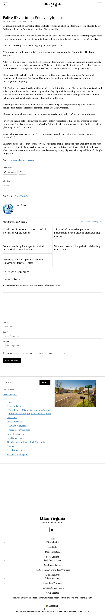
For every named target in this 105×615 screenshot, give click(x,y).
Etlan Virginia (52, 4)
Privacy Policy (52, 542)
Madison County (16, 450)
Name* (5, 323)
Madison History (52, 551)
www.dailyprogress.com (22, 160)
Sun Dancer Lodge (16, 437)
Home (10, 401)
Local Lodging (52, 556)
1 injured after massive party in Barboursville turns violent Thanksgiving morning (77, 232)
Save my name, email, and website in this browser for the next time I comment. (35, 353)
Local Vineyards (15, 421)
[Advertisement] (78, 487)
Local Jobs (12, 417)
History (10, 446)
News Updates (14, 406)
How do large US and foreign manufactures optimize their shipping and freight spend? (52, 597)
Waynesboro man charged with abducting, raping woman (77, 247)
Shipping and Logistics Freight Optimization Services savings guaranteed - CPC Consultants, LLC (52, 611)
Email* (5, 332)
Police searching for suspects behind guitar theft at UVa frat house (23, 247)
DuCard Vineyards (17, 425)
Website (6, 341)
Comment (6, 291)
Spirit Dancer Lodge (17, 433)
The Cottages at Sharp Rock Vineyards (26, 442)
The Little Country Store (52, 587)
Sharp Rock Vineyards (19, 429)
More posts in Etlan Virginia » (91, 222)
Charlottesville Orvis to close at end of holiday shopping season (24, 231)
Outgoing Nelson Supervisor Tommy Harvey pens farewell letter (23, 261)
